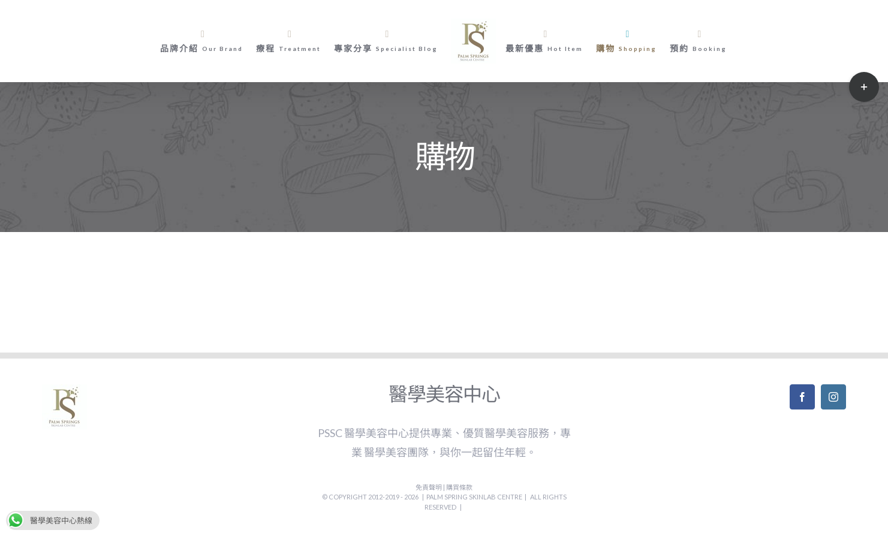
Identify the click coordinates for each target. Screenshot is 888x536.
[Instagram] (833, 396)
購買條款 (459, 487)
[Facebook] (802, 396)
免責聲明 (429, 487)
